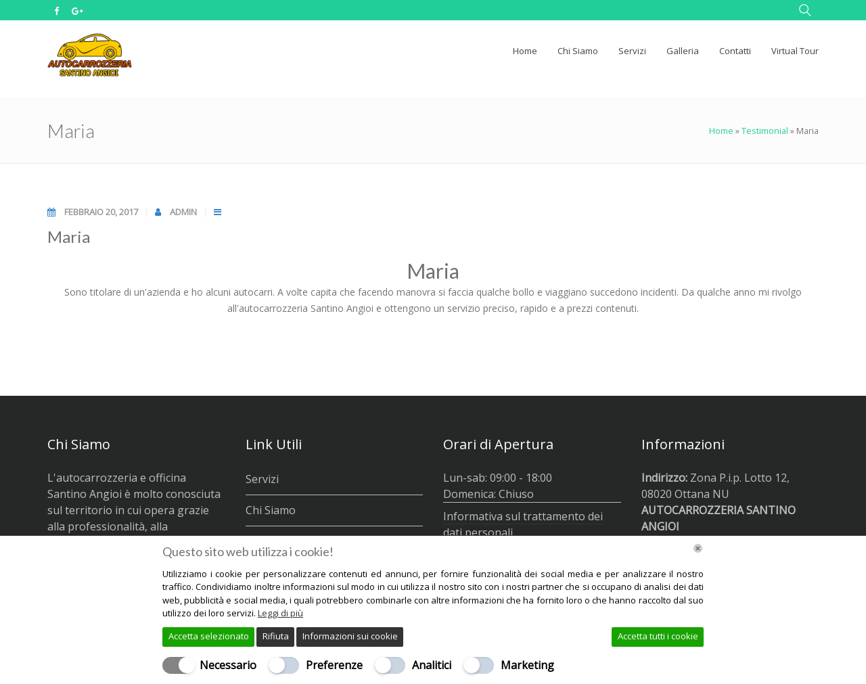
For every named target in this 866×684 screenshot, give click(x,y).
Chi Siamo (271, 510)
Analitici (431, 665)
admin (184, 212)
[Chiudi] (698, 548)
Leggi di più (280, 613)
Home (721, 130)
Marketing (527, 665)
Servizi (262, 479)
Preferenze (334, 665)
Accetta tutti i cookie (658, 636)
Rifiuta (276, 636)
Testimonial (765, 130)
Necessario (228, 665)
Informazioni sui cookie (350, 636)
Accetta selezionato (208, 636)
